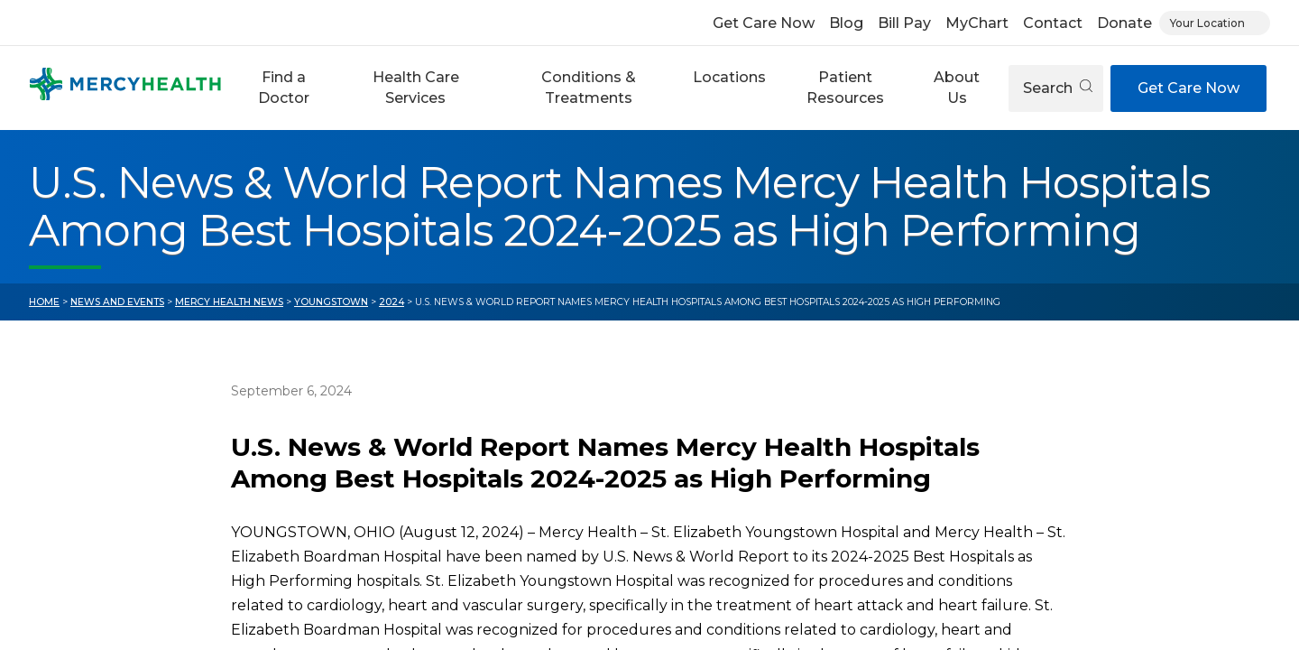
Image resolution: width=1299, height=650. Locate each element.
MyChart (977, 23)
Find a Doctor (283, 87)
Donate (1124, 23)
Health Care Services (416, 87)
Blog (846, 23)
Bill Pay (904, 23)
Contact (1052, 23)
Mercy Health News (229, 302)
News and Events (117, 302)
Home (44, 302)
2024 (391, 302)
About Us (957, 87)
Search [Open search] (1057, 88)
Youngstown (331, 302)
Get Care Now (764, 23)
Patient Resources (845, 87)
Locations (729, 77)
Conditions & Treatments (588, 87)
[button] (283, 88)
